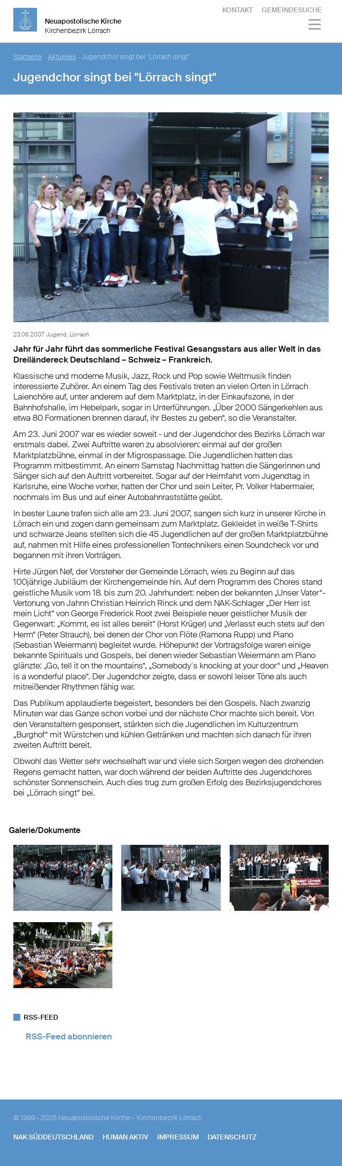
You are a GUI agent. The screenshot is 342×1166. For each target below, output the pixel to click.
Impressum (178, 1137)
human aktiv (125, 1137)
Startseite (27, 57)
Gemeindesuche (292, 9)
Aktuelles (62, 57)
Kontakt (237, 9)
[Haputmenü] (315, 26)
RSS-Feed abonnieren (69, 1036)
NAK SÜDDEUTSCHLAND (53, 1137)
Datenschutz (232, 1137)
